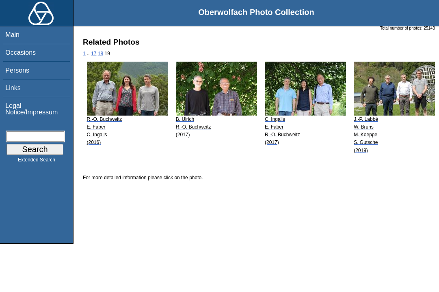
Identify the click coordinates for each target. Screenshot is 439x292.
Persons (17, 70)
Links (12, 87)
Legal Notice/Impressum (31, 109)
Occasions (20, 52)
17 (93, 53)
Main (12, 34)
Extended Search (36, 161)
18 (100, 53)
